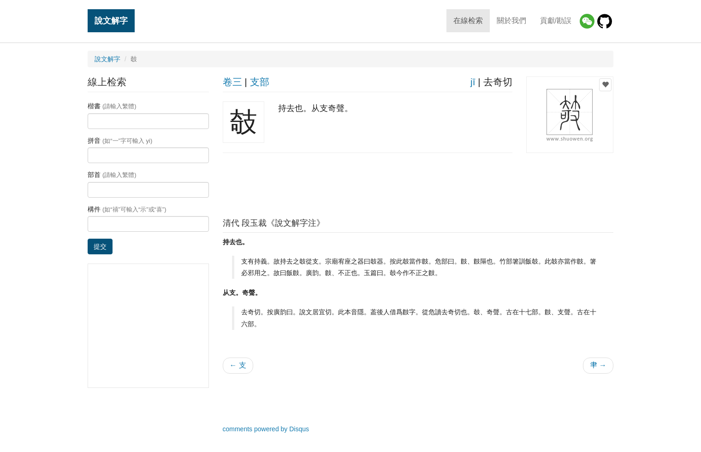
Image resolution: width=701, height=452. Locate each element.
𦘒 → (598, 365)
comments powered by (266, 429)
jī (472, 81)
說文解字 (111, 20)
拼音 (120, 140)
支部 (259, 81)
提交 (100, 246)
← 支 (238, 365)
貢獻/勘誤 (555, 20)
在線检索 (468, 20)
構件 (127, 209)
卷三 (232, 81)
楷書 (112, 106)
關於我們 (511, 20)
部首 (112, 174)
